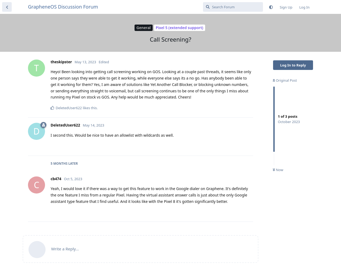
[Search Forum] (233, 7)
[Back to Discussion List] (7, 7)
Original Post (285, 80)
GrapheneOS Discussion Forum (63, 6)
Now (278, 169)
